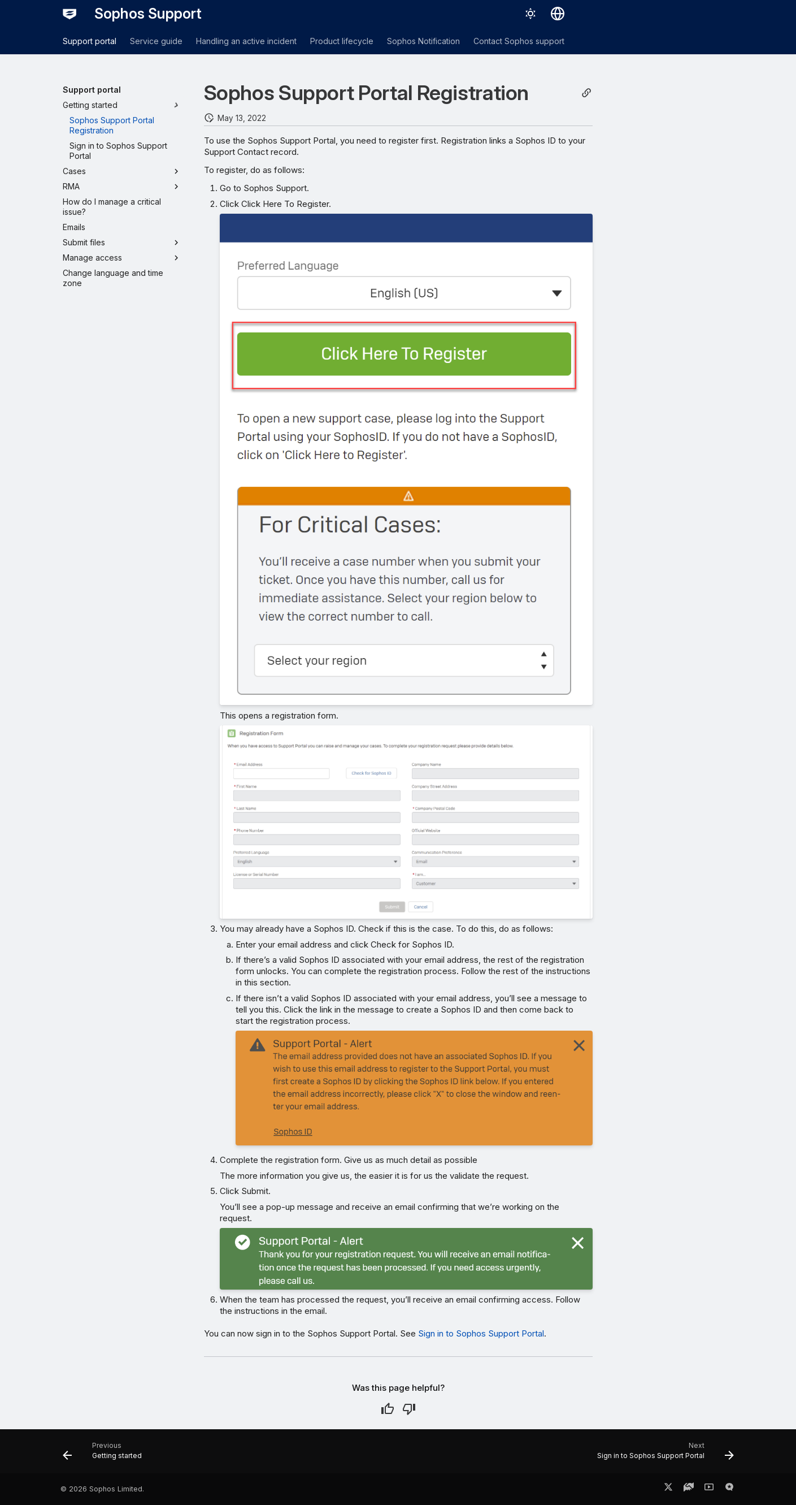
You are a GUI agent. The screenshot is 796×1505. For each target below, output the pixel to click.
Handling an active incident (246, 41)
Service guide (156, 41)
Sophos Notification (423, 41)
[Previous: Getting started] (106, 1455)
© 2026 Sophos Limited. (102, 1489)
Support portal (89, 41)
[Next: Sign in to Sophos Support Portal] (662, 1455)
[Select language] (557, 13)
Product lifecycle (341, 41)
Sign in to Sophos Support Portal (481, 1333)
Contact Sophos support (518, 41)
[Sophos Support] (69, 13)
